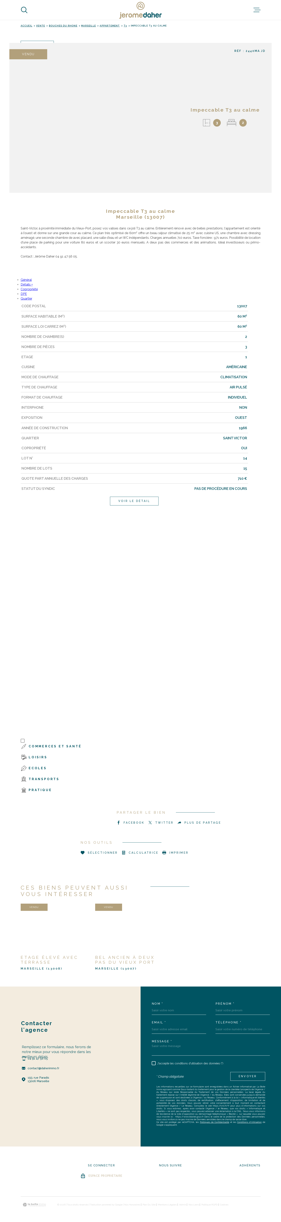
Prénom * (225, 1003)
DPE (24, 294)
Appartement (110, 25)
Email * (159, 1022)
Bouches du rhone (63, 25)
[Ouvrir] (24, 9)
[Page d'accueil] (140, 10)
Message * (162, 1041)
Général (26, 280)
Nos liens (194, 1204)
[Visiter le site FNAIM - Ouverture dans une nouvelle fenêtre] (249, 1177)
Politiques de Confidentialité (214, 1122)
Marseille (88, 25)
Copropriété (29, 289)
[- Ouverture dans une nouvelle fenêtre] (165, 1176)
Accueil (26, 25)
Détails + (27, 284)
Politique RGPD (209, 1204)
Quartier (26, 298)
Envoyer (248, 1076)
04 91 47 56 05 (38, 1058)
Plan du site (149, 1204)
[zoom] (96, 118)
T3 (125, 25)
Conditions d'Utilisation (249, 1122)
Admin (182, 1204)
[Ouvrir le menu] (257, 9)
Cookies (224, 1204)
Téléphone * (228, 1022)
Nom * (157, 1003)
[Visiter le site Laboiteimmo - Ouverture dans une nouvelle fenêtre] (34, 1205)
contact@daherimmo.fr (43, 1068)
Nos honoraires (132, 1204)
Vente (40, 25)
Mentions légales (167, 1204)
